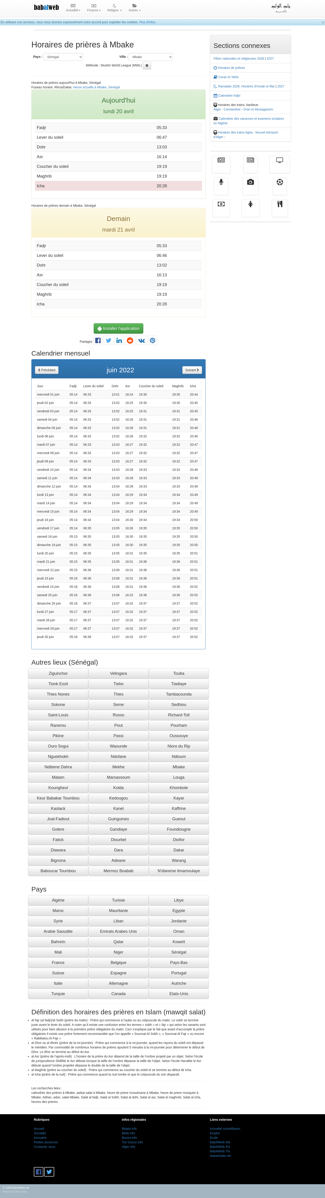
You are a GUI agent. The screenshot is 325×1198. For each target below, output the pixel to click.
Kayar (179, 798)
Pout (118, 725)
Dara (118, 850)
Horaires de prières (229, 68)
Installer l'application (118, 328)
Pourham (179, 725)
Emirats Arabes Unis (118, 931)
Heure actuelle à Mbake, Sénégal (96, 87)
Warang (179, 860)
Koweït (179, 942)
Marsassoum (118, 777)
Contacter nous (44, 1147)
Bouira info (129, 1137)
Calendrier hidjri (227, 95)
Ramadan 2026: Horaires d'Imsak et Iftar (244, 86)
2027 (270, 58)
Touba (178, 673)
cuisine (280, 211)
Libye (179, 900)
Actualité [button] (73, 8)
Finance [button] (94, 8)
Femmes (250, 211)
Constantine (232, 109)
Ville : (123, 57)
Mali (58, 952)
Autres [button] (135, 8)
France (58, 962)
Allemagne (118, 983)
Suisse (58, 973)
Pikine (58, 736)
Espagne (118, 973)
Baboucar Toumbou (58, 871)
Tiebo (118, 684)
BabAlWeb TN (220, 1151)
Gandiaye (118, 829)
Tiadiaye (178, 684)
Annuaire (40, 1137)
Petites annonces (46, 1142)
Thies (118, 694)
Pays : (37, 57)
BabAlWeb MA (220, 1142)
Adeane (118, 860)
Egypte (178, 910)
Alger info (128, 1147)
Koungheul (58, 787)
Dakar (178, 850)
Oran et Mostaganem (258, 109)
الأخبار (250, 168)
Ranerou (58, 725)
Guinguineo (118, 819)
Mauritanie (118, 910)
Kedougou (118, 798)
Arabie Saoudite (58, 931)
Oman (178, 931)
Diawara (58, 850)
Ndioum (179, 756)
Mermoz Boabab (118, 871)
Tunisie (118, 900)
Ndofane (118, 756)
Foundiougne (179, 829)
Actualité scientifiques (225, 1128)
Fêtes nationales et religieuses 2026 (239, 58)
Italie (58, 983)
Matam (58, 777)
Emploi (215, 1133)
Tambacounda (179, 694)
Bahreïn (58, 942)
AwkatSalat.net (220, 1156)
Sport (279, 190)
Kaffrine (179, 808)
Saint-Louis (58, 715)
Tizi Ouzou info (132, 1142)
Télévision (280, 168)
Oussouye (179, 736)
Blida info (128, 1133)
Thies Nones (58, 694)
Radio (221, 190)
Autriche (178, 983)
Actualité (221, 168)
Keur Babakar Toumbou (58, 798)
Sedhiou (178, 704)
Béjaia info (129, 1128)
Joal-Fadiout (58, 819)
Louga (178, 777)
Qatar (118, 942)
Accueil (39, 1128)
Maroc (58, 910)
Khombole (179, 787)
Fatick (58, 839)
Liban (118, 921)
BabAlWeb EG (220, 1147)
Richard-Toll (179, 715)
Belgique (118, 962)
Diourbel (118, 839)
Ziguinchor (58, 673)
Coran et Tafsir (226, 77)
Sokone (58, 704)
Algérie (58, 900)
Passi (118, 736)
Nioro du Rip (178, 746)
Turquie (58, 994)
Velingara (118, 673)
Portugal (178, 973)
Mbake (179, 767)
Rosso (118, 715)
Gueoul (178, 819)
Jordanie (179, 921)
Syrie (58, 921)
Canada (118, 994)
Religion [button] (114, 8)
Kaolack (58, 808)
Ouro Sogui (58, 746)
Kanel (118, 808)
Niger (118, 952)
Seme (118, 704)
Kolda (118, 787)
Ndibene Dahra (58, 767)
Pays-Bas (179, 962)
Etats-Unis (178, 994)
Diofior (179, 839)
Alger (217, 109)
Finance (221, 211)
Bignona (58, 860)
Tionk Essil (58, 684)
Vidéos (250, 190)
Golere (58, 829)
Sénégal (178, 952)
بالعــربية (281, 8)
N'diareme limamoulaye (179, 871)
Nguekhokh (58, 756)
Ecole (214, 1137)
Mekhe (118, 767)
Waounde (118, 746)
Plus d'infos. (147, 22)
